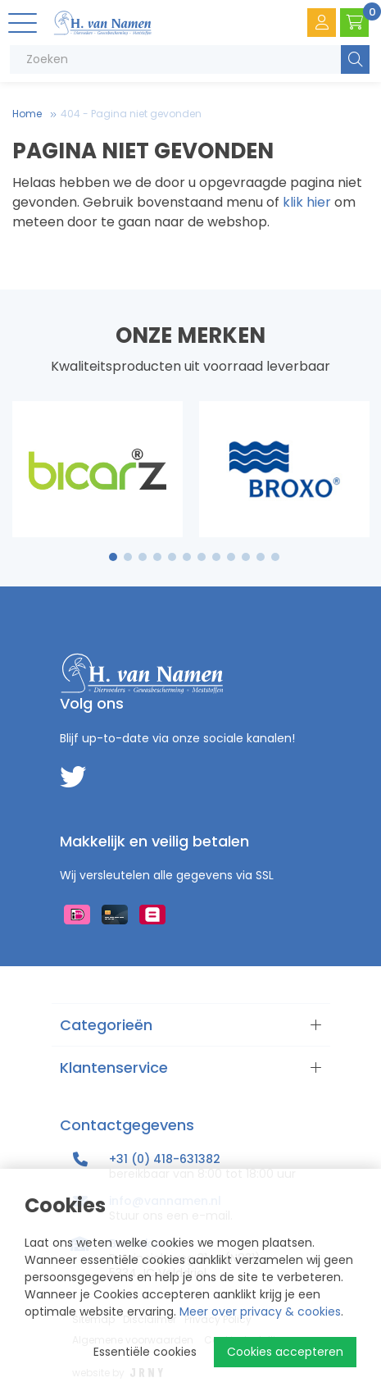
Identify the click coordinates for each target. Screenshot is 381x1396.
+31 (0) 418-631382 (164, 1159)
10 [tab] (246, 557)
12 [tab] (275, 557)
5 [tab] (172, 557)
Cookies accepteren (285, 1352)
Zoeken (355, 59)
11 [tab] (260, 557)
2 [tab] (127, 557)
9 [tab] (230, 557)
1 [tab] (113, 557)
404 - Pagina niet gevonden (131, 114)
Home (27, 114)
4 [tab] (157, 557)
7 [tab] (201, 557)
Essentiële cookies (145, 1352)
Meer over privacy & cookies (260, 1311)
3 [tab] (142, 557)
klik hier (307, 202)
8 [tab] (216, 557)
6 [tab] (187, 557)
